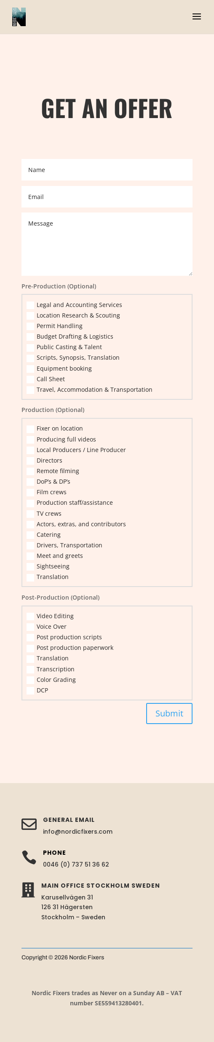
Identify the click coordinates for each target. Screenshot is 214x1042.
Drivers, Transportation (64, 545)
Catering (44, 534)
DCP (37, 690)
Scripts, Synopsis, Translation (73, 357)
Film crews (47, 492)
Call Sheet (46, 379)
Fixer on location (55, 428)
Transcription (51, 669)
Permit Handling (55, 326)
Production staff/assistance (70, 502)
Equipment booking (59, 368)
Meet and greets (55, 556)
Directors (44, 460)
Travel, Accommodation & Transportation (89, 389)
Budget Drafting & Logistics (70, 336)
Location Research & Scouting (73, 315)
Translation (48, 577)
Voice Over (47, 626)
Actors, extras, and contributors (76, 524)
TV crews (44, 513)
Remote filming (53, 471)
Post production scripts (64, 637)
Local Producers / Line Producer (76, 450)
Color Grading (51, 680)
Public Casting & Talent (64, 347)
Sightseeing (48, 566)
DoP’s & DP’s (48, 481)
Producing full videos (61, 439)
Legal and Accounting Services (74, 305)
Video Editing (50, 616)
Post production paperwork (70, 648)
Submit (169, 713)
